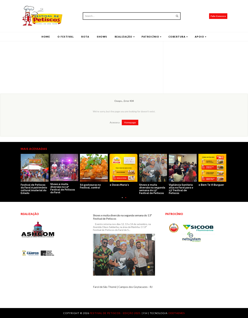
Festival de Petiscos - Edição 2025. (116, 313)
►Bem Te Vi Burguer (211, 184)
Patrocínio (152, 36)
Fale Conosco (218, 16)
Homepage (130, 122)
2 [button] (125, 199)
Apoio (200, 36)
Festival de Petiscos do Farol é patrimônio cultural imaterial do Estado (34, 188)
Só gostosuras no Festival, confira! (90, 186)
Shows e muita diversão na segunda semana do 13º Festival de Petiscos (152, 188)
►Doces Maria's (119, 184)
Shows (102, 36)
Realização (125, 36)
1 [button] (122, 199)
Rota (85, 36)
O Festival (66, 36)
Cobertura (178, 36)
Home (46, 36)
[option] (35, 174)
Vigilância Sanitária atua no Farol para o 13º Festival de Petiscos (181, 188)
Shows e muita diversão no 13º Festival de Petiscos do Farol (62, 188)
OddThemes (176, 313)
